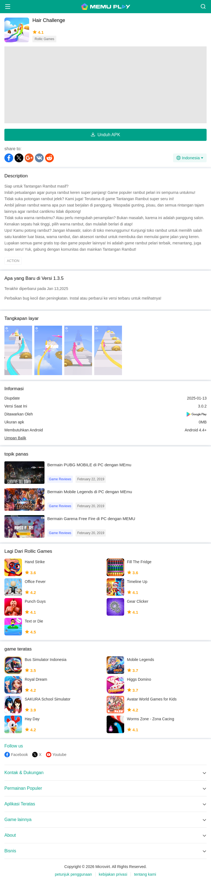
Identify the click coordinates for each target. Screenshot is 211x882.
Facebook (19, 754)
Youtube (59, 754)
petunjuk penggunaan (73, 874)
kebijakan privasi (113, 874)
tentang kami (145, 874)
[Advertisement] (105, 84)
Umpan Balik (15, 438)
